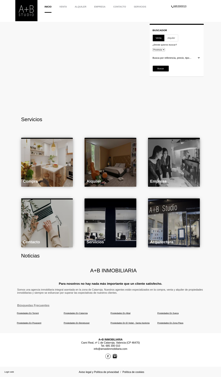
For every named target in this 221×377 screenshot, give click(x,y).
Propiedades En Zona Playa (170, 323)
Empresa (99, 6)
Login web (9, 372)
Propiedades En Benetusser (77, 323)
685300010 (178, 2)
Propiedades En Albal (120, 313)
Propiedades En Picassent (29, 323)
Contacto (119, 6)
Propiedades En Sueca (168, 313)
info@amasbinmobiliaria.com (110, 348)
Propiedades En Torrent (28, 313)
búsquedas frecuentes (33, 305)
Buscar (160, 68)
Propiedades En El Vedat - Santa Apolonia (130, 323)
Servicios (140, 6)
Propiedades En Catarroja (76, 313)
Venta (63, 6)
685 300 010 (113, 345)
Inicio (48, 6)
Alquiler (80, 6)
